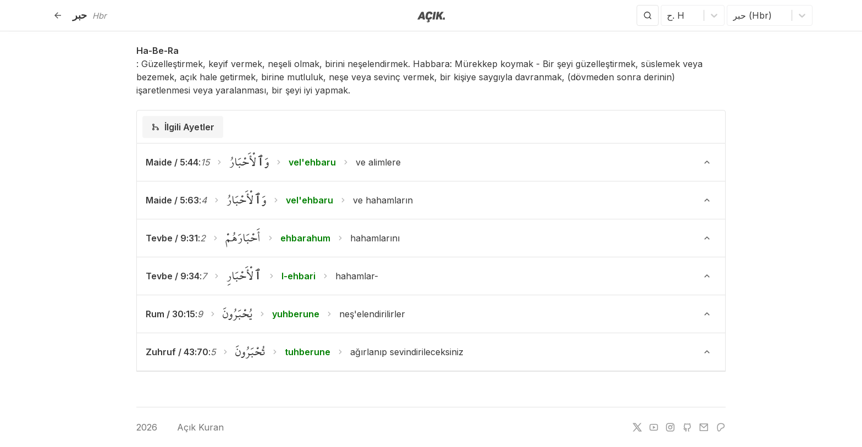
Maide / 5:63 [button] (172, 200)
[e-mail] (704, 427)
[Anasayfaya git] (431, 16)
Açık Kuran (192, 427)
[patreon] (721, 427)
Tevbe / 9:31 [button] (172, 238)
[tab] (182, 127)
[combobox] (668, 15)
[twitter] (637, 427)
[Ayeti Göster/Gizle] (707, 162)
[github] (687, 427)
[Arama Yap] (648, 15)
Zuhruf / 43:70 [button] (177, 351)
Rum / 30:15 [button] (170, 313)
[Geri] (57, 15)
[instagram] (670, 427)
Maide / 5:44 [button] (172, 162)
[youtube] (654, 427)
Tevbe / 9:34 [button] (173, 276)
